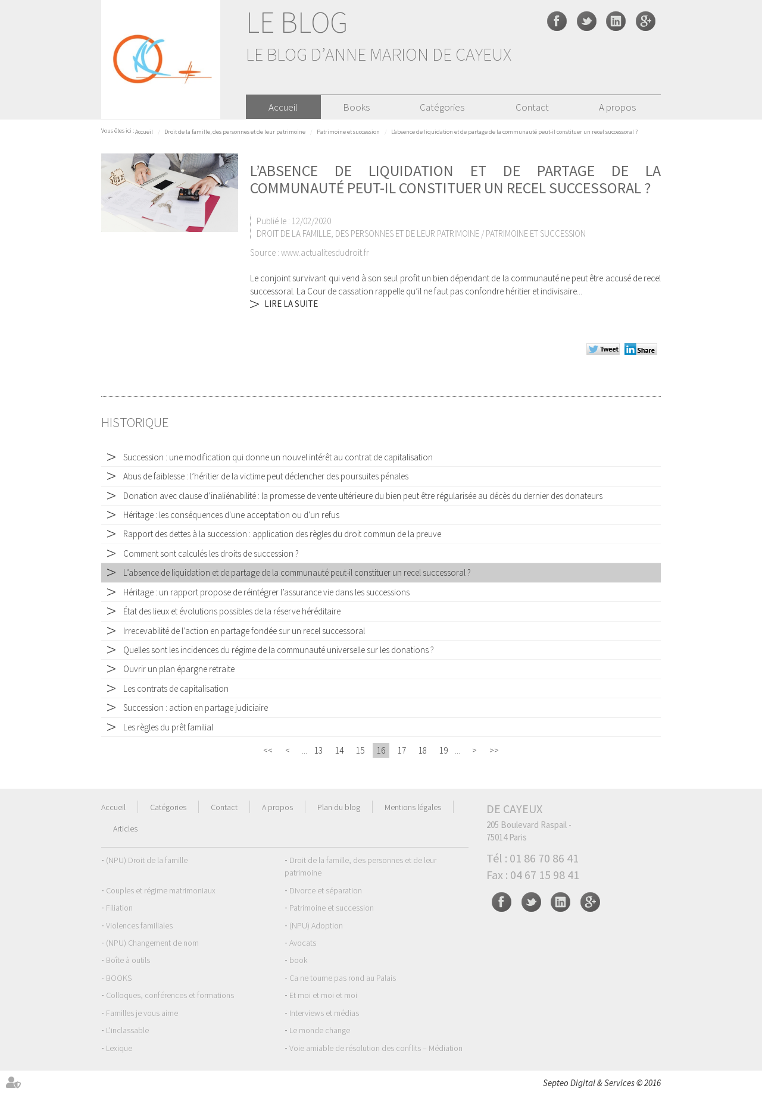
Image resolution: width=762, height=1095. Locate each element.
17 (402, 750)
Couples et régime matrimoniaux (161, 890)
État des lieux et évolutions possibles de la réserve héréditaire (232, 611)
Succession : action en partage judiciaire (195, 707)
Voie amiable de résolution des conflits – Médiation (376, 1048)
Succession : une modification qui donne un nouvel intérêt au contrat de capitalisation (278, 457)
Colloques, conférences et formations (170, 995)
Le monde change (319, 1030)
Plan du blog (338, 807)
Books (356, 107)
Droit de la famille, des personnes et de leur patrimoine (234, 132)
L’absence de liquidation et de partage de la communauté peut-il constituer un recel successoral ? (514, 132)
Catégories (442, 107)
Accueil (283, 107)
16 (381, 750)
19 (443, 750)
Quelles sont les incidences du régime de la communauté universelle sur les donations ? (278, 649)
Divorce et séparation (325, 890)
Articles (125, 828)
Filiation (119, 907)
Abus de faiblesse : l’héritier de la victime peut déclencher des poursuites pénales (265, 476)
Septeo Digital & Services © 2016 (602, 1082)
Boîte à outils (128, 960)
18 (423, 750)
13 (318, 750)
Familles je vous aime (142, 1013)
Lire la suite (291, 303)
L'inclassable (127, 1030)
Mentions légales (413, 807)
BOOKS (119, 977)
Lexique (119, 1048)
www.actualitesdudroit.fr (325, 252)
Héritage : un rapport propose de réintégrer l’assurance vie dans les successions (266, 592)
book (298, 960)
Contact (532, 107)
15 (360, 750)
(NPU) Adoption (316, 925)
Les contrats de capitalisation (176, 688)
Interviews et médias (324, 1013)
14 (339, 750)
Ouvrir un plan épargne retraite (179, 668)
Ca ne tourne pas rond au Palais (342, 977)
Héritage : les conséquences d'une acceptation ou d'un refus (231, 514)
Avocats (302, 942)
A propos (617, 107)
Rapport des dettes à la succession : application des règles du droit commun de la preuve (282, 533)
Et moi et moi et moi (323, 995)
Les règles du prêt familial (168, 727)
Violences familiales (139, 925)
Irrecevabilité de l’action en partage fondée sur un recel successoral (244, 630)
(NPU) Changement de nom (152, 942)
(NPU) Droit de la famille (147, 860)
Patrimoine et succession (348, 132)
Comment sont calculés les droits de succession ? (211, 553)
